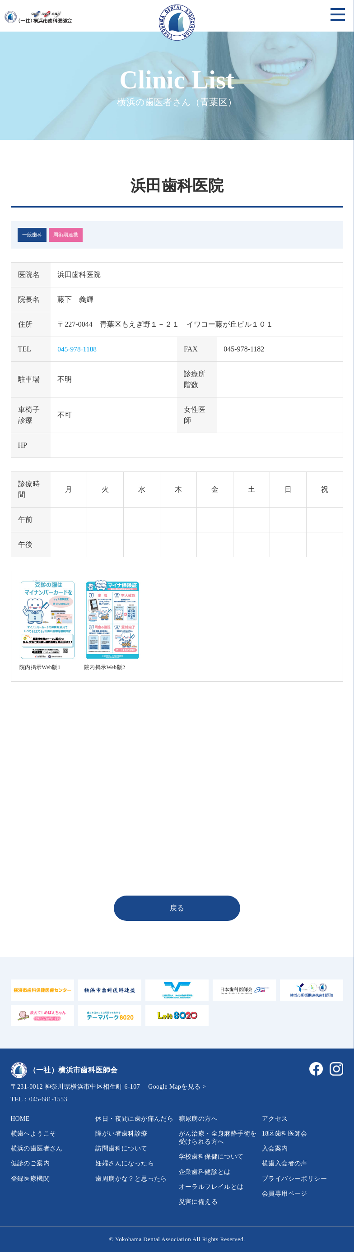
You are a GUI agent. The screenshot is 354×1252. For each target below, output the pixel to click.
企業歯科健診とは (205, 1172)
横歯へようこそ (33, 1133)
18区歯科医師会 (284, 1133)
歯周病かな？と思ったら (131, 1178)
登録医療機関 (30, 1178)
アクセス (275, 1118)
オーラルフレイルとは (211, 1186)
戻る (177, 908)
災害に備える (198, 1201)
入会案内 (275, 1148)
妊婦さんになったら (124, 1163)
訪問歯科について (121, 1148)
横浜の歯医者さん (37, 1148)
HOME (20, 1118)
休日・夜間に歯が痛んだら (134, 1118)
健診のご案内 (30, 1163)
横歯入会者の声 (284, 1163)
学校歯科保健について (211, 1156)
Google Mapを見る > (177, 1086)
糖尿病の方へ (198, 1118)
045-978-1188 (77, 349)
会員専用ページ (284, 1193)
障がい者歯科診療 (121, 1133)
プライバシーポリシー (294, 1178)
